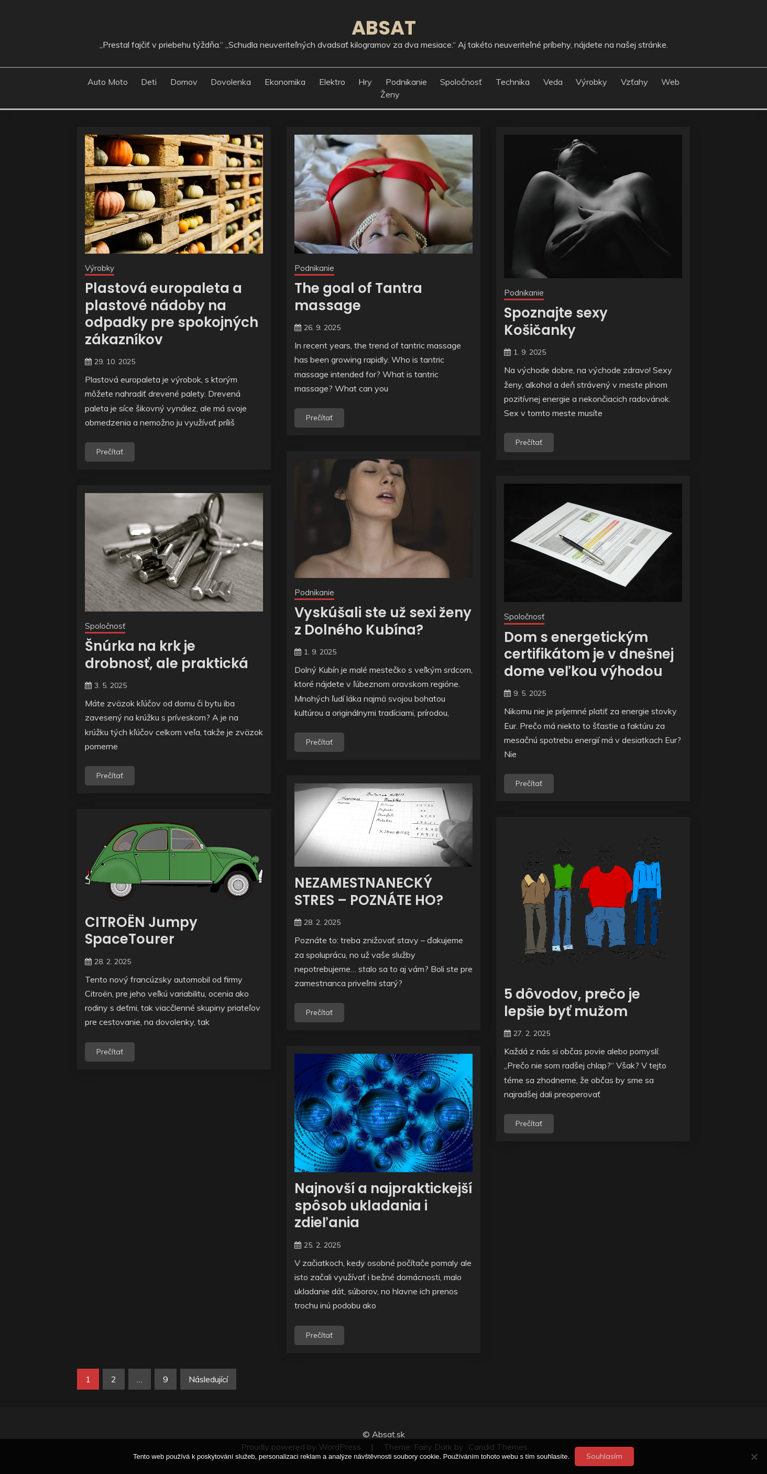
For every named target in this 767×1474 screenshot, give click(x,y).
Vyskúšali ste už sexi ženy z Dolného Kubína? (383, 621)
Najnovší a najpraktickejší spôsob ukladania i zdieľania (383, 1205)
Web (670, 82)
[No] (754, 1456)
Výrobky (591, 82)
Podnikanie (406, 82)
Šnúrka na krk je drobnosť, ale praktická (166, 655)
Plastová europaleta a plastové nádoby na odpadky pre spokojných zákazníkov (171, 314)
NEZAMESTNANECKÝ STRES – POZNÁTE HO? (368, 892)
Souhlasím (604, 1456)
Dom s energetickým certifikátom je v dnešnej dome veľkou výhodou (589, 654)
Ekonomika (285, 82)
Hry (365, 82)
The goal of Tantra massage (358, 297)
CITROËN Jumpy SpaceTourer (141, 931)
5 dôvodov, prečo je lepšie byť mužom (572, 1003)
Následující (208, 1379)
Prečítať (109, 451)
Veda (553, 82)
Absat (384, 27)
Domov (184, 82)
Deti (149, 82)
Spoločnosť (461, 82)
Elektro (332, 82)
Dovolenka (231, 82)
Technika (513, 82)
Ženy (390, 94)
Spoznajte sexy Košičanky (556, 321)
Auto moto (107, 82)
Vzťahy (634, 82)
